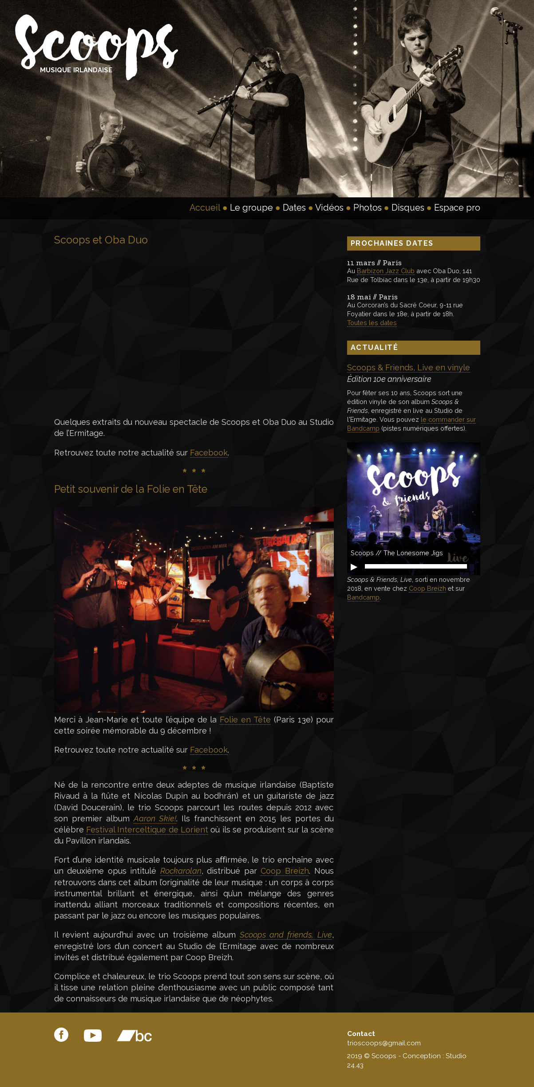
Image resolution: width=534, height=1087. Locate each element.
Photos (367, 207)
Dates (294, 207)
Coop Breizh (285, 870)
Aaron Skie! (155, 818)
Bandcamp (363, 597)
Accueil (205, 207)
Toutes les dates (372, 322)
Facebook (209, 452)
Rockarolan (181, 870)
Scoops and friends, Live (286, 934)
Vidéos (329, 207)
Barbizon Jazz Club (386, 271)
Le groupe (251, 207)
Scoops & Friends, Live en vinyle (408, 367)
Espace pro (457, 207)
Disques (408, 207)
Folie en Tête (245, 719)
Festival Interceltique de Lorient (147, 829)
